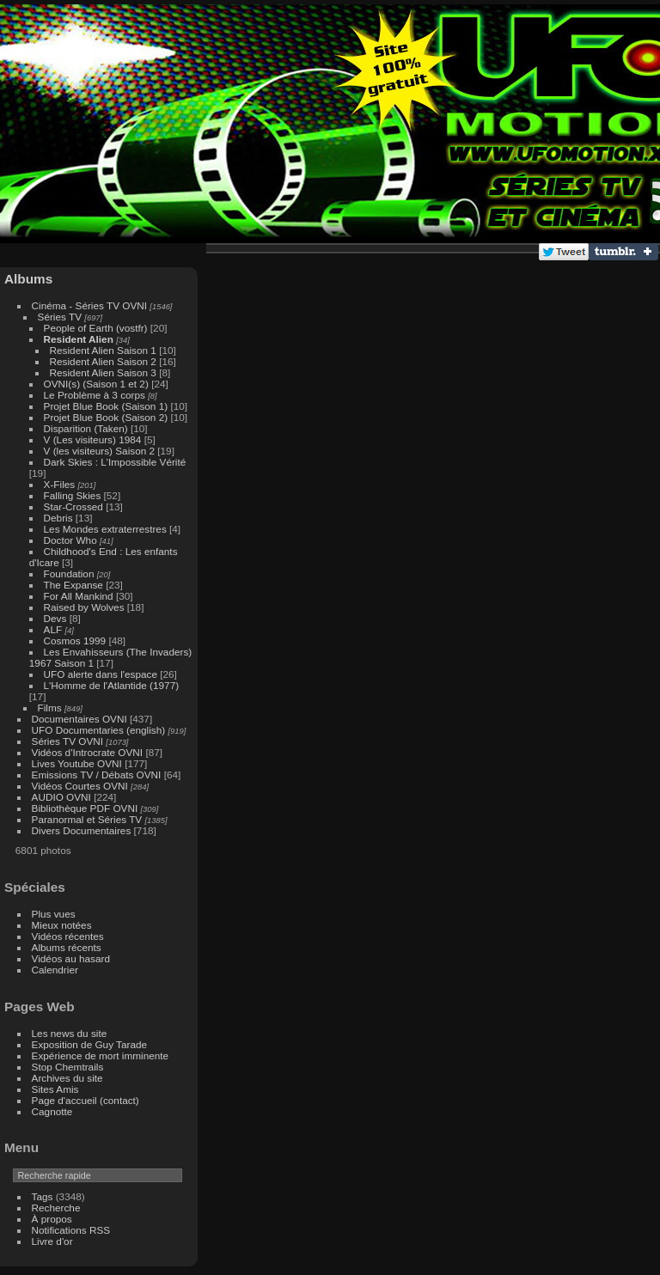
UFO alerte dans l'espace (100, 674)
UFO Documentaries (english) (99, 729)
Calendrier (55, 969)
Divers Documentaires (81, 830)
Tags (42, 1196)
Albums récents (66, 947)
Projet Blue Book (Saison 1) (106, 406)
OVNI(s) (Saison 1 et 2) (96, 383)
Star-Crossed (73, 506)
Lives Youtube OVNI (77, 763)
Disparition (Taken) (87, 428)
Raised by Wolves (84, 607)
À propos (52, 1218)
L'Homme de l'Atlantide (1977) (112, 685)
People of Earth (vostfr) (96, 327)
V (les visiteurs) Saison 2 (99, 450)
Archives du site (67, 1077)
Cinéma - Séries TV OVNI (89, 305)
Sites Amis (55, 1089)
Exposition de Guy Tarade (90, 1044)
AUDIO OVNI (61, 796)
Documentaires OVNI (79, 718)
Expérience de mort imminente (100, 1055)
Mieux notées (62, 924)
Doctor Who (70, 540)
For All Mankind (78, 595)
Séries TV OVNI (67, 741)
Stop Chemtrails (68, 1066)
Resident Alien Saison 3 (103, 372)
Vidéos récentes (68, 936)
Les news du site (69, 1033)
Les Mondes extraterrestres (105, 528)
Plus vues (54, 913)
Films (50, 707)
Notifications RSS (71, 1229)
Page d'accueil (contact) (85, 1100)
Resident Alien (78, 339)
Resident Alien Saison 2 (103, 361)
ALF (53, 629)
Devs (55, 618)
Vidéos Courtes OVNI (80, 785)
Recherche (56, 1207)
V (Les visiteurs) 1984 (93, 439)
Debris (58, 517)
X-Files (60, 484)
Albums (28, 278)
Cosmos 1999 (75, 640)
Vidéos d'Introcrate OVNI (88, 752)
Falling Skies (72, 495)
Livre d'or (52, 1241)
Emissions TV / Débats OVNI (97, 774)
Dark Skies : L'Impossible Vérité (115, 461)
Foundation (69, 573)
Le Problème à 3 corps (94, 394)
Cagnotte (52, 1111)
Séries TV (60, 316)
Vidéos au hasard (71, 958)
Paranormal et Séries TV (87, 819)
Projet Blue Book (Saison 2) (106, 417)
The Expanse (73, 584)
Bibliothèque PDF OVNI (85, 808)
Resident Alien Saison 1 (103, 350)
